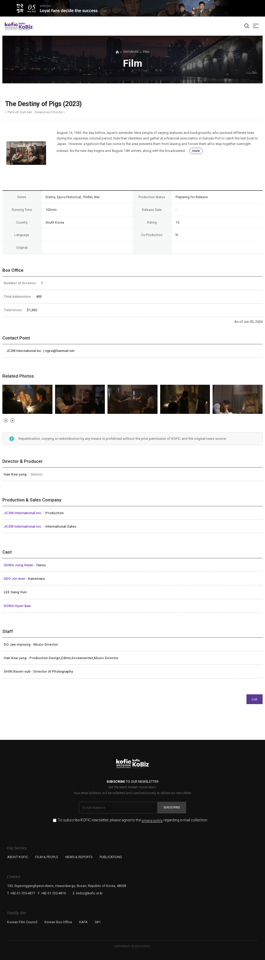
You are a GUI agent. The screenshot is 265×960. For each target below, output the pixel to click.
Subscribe (171, 807)
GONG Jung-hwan (19, 565)
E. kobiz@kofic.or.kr (87, 893)
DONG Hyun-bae (17, 606)
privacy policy (152, 820)
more (196, 151)
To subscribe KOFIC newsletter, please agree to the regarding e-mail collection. (133, 820)
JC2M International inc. (23, 513)
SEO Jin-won (15, 578)
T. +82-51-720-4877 (21, 893)
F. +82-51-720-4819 (52, 893)
